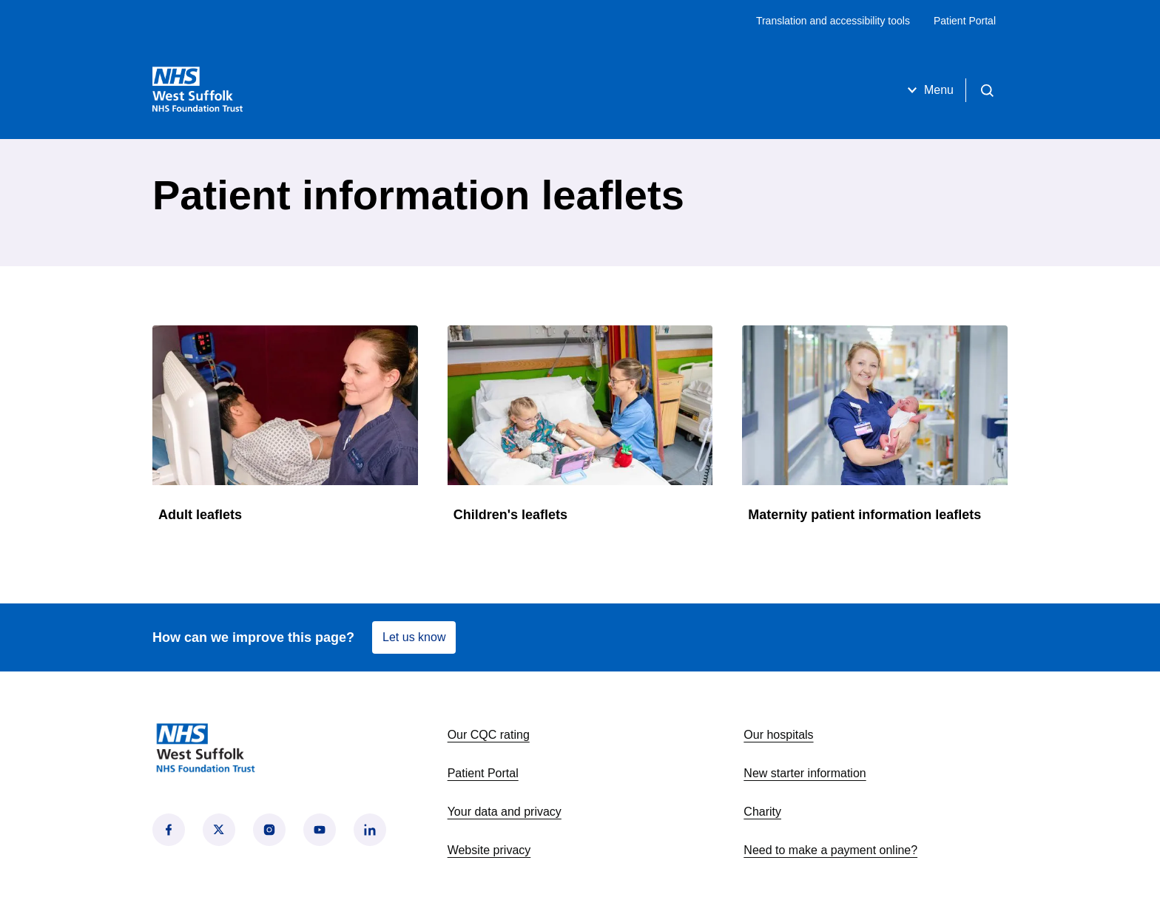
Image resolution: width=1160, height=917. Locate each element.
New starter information (804, 773)
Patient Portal (965, 21)
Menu (928, 90)
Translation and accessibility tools (833, 21)
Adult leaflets (200, 514)
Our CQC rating (489, 734)
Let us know (413, 637)
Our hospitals (778, 734)
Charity (762, 811)
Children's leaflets (510, 514)
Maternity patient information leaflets (864, 514)
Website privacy (489, 850)
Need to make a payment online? (830, 850)
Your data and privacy (505, 811)
